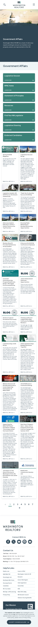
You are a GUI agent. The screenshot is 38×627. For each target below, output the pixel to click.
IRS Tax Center (7, 588)
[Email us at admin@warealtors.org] (30, 542)
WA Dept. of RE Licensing (9, 591)
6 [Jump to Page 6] (28, 504)
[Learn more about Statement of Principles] (19, 97)
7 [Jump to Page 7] (32, 504)
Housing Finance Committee (7, 584)
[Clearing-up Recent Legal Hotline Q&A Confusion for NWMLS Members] (28, 321)
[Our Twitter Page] (14, 542)
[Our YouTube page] (19, 542)
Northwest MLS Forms (8, 580)
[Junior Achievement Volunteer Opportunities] (28, 289)
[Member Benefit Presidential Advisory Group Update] (10, 251)
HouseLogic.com (7, 577)
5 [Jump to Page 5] (25, 504)
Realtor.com (6, 571)
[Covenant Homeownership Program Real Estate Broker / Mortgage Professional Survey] (10, 289)
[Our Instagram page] (24, 542)
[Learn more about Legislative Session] (19, 77)
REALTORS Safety (22, 591)
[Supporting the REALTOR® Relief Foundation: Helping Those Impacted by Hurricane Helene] (10, 438)
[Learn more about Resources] (19, 107)
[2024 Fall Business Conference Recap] (28, 394)
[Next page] (19, 508)
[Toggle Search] (4, 4)
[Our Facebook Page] (8, 542)
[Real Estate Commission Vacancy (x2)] (28, 480)
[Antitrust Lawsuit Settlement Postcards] (10, 321)
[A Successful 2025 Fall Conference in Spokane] (28, 251)
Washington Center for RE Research (24, 575)
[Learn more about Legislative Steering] (19, 127)
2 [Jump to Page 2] (13, 504)
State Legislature (22, 583)
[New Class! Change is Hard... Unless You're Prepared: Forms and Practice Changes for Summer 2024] (28, 438)
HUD (19, 588)
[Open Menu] (33, 4)
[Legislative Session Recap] (28, 164)
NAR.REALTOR (6, 574)
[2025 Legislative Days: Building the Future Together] (28, 354)
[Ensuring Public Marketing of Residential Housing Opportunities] (28, 223)
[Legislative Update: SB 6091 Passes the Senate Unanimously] (10, 198)
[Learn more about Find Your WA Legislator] (19, 117)
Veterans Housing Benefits (25, 597)
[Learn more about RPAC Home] (19, 87)
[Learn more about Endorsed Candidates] (19, 137)
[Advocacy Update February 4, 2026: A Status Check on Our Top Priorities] (10, 223)
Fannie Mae (21, 586)
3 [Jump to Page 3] (17, 504)
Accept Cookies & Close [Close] (19, 622)
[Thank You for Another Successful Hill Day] (28, 198)
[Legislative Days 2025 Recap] (10, 354)
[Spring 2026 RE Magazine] (10, 164)
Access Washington (23, 580)
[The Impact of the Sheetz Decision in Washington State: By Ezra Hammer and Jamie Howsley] (10, 480)
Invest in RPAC (21, 571)
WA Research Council (23, 594)
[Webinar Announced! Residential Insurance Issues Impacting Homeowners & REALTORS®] (10, 394)
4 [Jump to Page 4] (21, 504)
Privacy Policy (6, 594)
